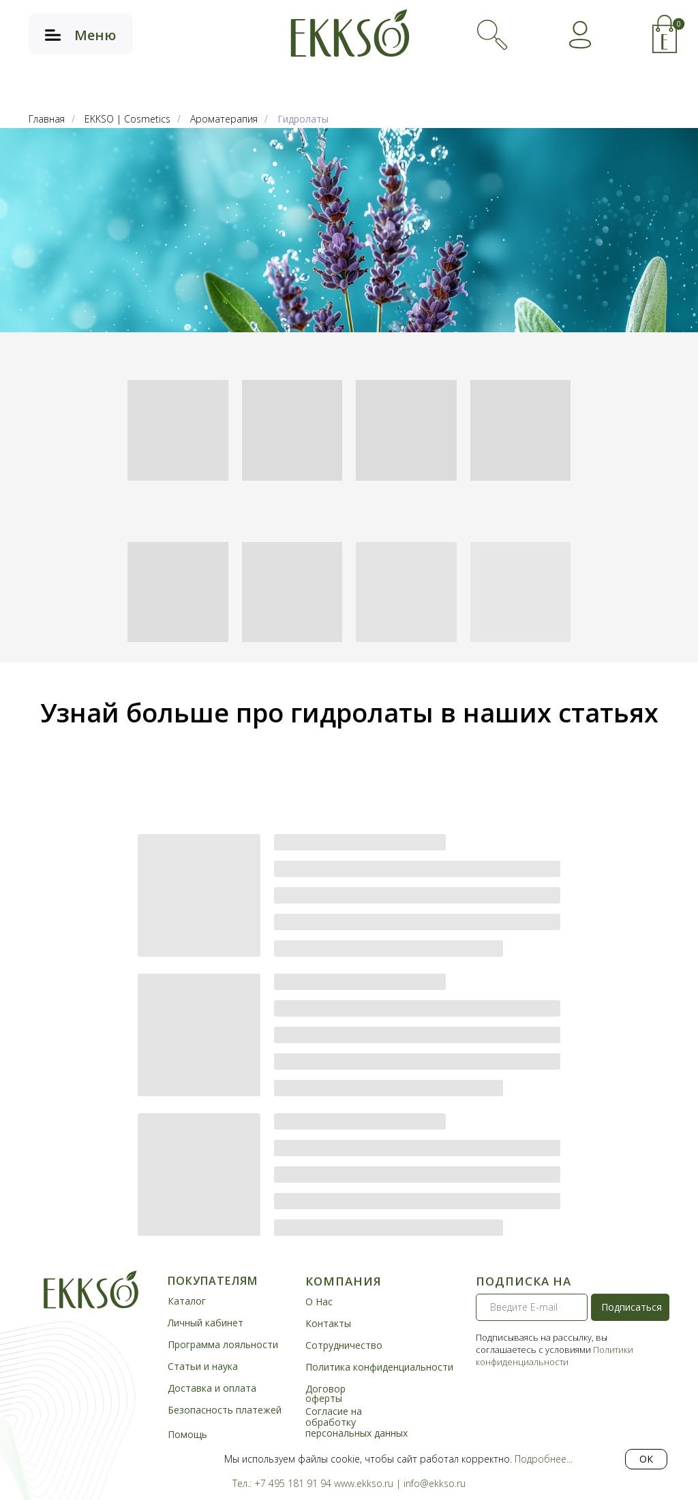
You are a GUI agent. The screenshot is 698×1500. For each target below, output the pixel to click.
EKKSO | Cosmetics (127, 118)
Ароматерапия (224, 118)
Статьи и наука (203, 1366)
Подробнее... (544, 1458)
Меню (95, 35)
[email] (532, 1307)
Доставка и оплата (212, 1388)
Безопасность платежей (225, 1409)
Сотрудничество (343, 1345)
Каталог (187, 1300)
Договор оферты (325, 1393)
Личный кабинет (205, 1322)
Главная (47, 118)
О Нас (319, 1301)
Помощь (187, 1434)
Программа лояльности (223, 1344)
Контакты (328, 1323)
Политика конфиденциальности (379, 1366)
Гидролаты (303, 118)
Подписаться (631, 1306)
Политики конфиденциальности (554, 1355)
